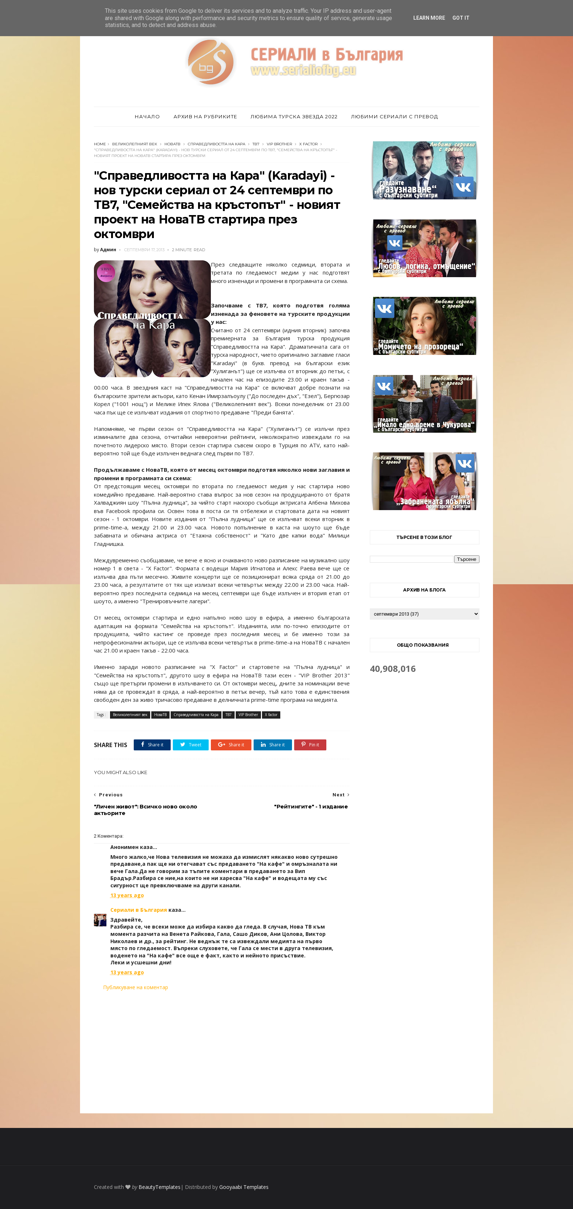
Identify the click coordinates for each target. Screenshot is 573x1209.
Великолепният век (134, 144)
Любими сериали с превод (394, 116)
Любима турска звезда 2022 (294, 116)
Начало (147, 116)
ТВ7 (256, 144)
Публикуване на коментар (135, 987)
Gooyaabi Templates (244, 1186)
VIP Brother (279, 144)
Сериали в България (138, 909)
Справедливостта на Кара (216, 144)
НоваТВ (172, 144)
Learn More (429, 18)
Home (100, 144)
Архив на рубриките (205, 116)
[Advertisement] (222, 1052)
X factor (308, 144)
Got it (461, 18)
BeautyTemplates (159, 1186)
